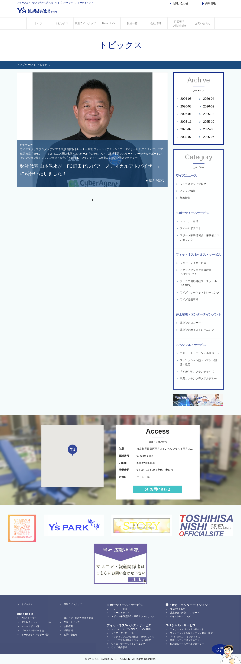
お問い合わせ (179, 3)
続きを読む (156, 180)
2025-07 (183, 137)
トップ (38, 23)
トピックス (61, 23)
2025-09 (183, 129)
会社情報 (155, 23)
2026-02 (206, 106)
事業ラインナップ (85, 23)
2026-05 (183, 98)
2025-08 (206, 129)
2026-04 (206, 98)
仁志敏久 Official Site (179, 23)
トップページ (25, 64)
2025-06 (206, 137)
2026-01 (183, 114)
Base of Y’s (108, 23)
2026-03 (183, 106)
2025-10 (206, 121)
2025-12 (206, 114)
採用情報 (209, 3)
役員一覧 (132, 23)
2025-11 (183, 121)
